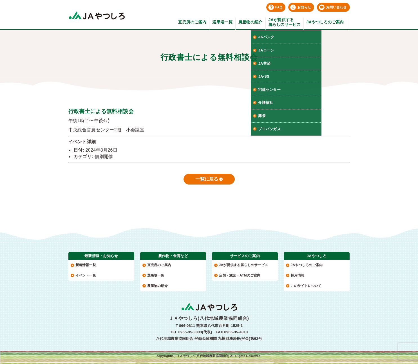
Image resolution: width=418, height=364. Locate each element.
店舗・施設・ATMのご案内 (240, 275)
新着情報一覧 (85, 265)
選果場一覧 (222, 22)
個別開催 (104, 156)
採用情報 (298, 275)
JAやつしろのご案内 (325, 22)
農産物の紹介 (250, 22)
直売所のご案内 (192, 22)
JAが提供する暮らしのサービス (285, 22)
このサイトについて (306, 286)
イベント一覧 (85, 275)
